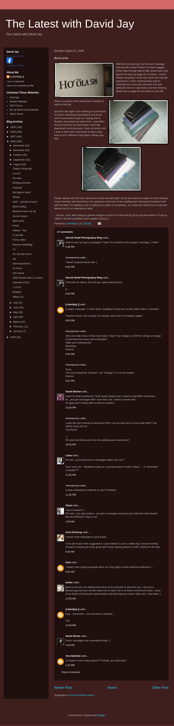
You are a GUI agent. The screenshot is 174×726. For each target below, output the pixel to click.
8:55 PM (69, 320)
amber (69, 582)
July (15, 302)
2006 (13, 141)
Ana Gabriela (72, 655)
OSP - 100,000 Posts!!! (25, 201)
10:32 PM (70, 444)
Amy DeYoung (73, 532)
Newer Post (63, 687)
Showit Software (18, 101)
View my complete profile (20, 85)
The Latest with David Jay (70, 23)
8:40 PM (69, 266)
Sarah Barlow (73, 391)
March (17, 321)
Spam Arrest (16, 113)
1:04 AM (69, 521)
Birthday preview (21, 182)
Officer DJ (18, 296)
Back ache (18, 220)
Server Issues (20, 216)
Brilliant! (17, 292)
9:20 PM (69, 354)
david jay (14, 97)
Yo (14, 249)
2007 (13, 136)
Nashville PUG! (21, 282)
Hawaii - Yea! (20, 230)
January (18, 331)
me (14, 258)
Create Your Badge (15, 65)
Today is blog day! (22, 168)
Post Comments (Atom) (81, 695)
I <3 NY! (17, 287)
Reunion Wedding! (23, 244)
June (16, 307)
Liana (68, 455)
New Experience (21, 263)
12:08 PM (70, 625)
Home (112, 687)
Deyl (68, 562)
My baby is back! (22, 192)
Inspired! (17, 187)
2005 (13, 337)
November (19, 150)
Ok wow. (17, 178)
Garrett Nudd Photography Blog (83, 237)
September (19, 159)
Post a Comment (71, 672)
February (18, 326)
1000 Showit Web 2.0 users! (28, 277)
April (16, 317)
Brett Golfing (19, 206)
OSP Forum (16, 105)
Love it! (16, 173)
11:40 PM (70, 494)
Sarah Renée (72, 636)
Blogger (101, 715)
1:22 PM (69, 665)
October (18, 154)
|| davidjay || (72, 304)
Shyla (68, 505)
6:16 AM (69, 551)
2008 (13, 131)
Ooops (16, 197)
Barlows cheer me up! (24, 211)
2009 (13, 127)
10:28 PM (70, 407)
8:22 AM (69, 571)
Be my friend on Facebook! (24, 109)
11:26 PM (70, 474)
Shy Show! (18, 273)
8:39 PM (69, 246)
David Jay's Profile (15, 56)
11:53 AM (70, 598)
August (17, 164)
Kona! (16, 225)
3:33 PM (69, 645)
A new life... (19, 235)
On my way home (22, 254)
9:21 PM (69, 380)
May (16, 312)
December (19, 145)
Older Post (160, 687)
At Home (17, 268)
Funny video (19, 239)
